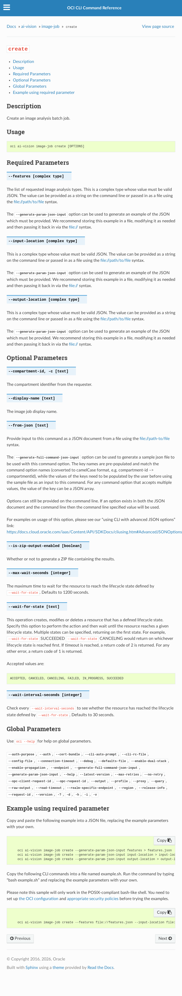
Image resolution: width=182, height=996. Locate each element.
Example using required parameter (44, 93)
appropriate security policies (92, 899)
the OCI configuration (38, 899)
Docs (11, 27)
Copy (164, 840)
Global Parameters (29, 86)
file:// (73, 227)
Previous (20, 938)
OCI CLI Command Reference (94, 8)
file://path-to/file (155, 439)
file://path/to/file (29, 202)
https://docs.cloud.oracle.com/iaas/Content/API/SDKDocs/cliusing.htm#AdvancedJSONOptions (94, 532)
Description (23, 62)
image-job (50, 27)
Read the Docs (101, 968)
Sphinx (32, 968)
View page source (158, 27)
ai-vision (28, 27)
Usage (18, 68)
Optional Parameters (32, 80)
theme (58, 968)
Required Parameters (32, 74)
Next (165, 938)
